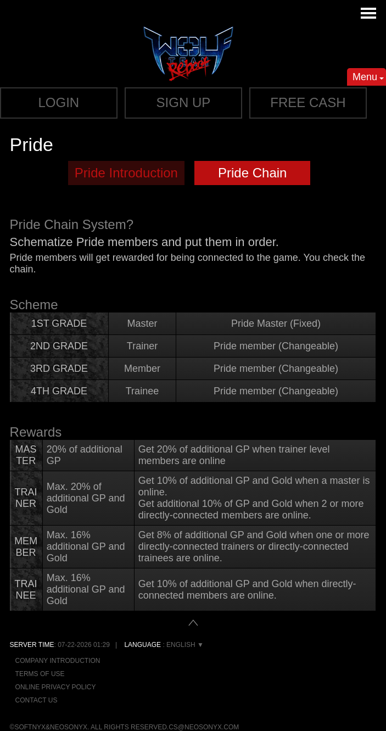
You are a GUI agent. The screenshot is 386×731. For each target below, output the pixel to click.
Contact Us (36, 700)
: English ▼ (164, 645)
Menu (368, 78)
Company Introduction (57, 661)
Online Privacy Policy (55, 687)
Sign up (183, 102)
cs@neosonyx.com (204, 727)
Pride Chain (252, 172)
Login (59, 102)
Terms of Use (40, 674)
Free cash (307, 102)
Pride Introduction (126, 172)
